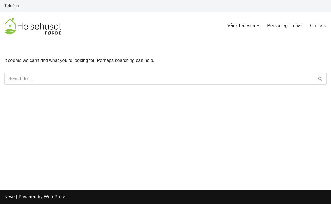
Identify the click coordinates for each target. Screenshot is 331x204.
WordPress (55, 196)
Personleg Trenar (284, 25)
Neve (9, 196)
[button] (258, 26)
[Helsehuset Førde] (32, 26)
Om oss (318, 25)
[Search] (159, 79)
